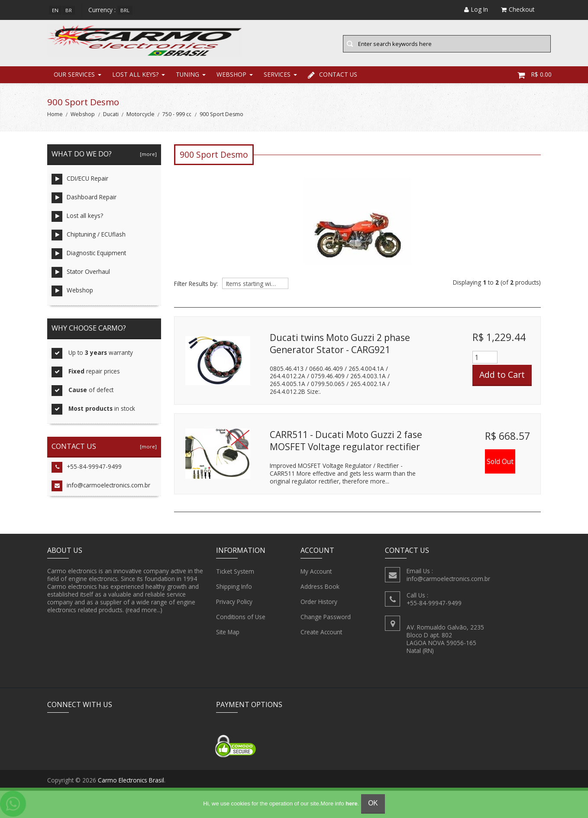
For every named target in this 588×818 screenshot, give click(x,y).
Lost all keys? (135, 75)
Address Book (319, 587)
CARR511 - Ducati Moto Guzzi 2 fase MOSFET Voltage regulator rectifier (346, 442)
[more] (147, 155)
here (351, 803)
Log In (476, 9)
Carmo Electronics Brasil (131, 781)
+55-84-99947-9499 (87, 468)
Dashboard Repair (84, 199)
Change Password (325, 618)
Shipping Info (234, 587)
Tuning (187, 75)
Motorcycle (140, 115)
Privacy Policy (234, 603)
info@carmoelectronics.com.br (101, 487)
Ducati (111, 115)
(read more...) (144, 611)
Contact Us (332, 75)
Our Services (74, 75)
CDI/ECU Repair (80, 180)
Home (55, 115)
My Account (316, 572)
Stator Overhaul (81, 273)
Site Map (227, 633)
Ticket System (235, 572)
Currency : (102, 10)
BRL (124, 10)
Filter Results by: (196, 285)
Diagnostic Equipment (89, 255)
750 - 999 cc (176, 115)
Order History (318, 603)
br (68, 10)
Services (277, 75)
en (55, 10)
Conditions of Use (240, 618)
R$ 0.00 (534, 75)
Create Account (321, 633)
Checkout (517, 9)
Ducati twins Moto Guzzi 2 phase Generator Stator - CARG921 (340, 345)
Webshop (231, 75)
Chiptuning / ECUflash (89, 236)
